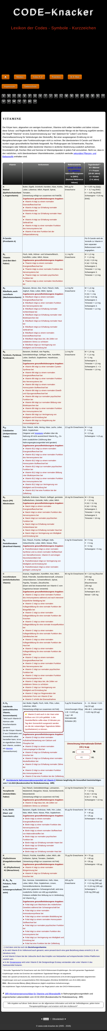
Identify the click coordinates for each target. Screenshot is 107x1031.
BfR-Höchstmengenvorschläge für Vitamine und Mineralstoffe (33, 994)
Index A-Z (38, 77)
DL (29, 101)
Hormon (9, 748)
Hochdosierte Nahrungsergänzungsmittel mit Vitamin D (31, 780)
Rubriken (56, 77)
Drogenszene (15, 962)
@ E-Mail (74, 77)
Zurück (46, 1019)
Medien (20, 77)
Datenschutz (31, 86)
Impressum (9, 86)
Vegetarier (39, 433)
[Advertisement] (53, 51)
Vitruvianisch (58, 1019)
